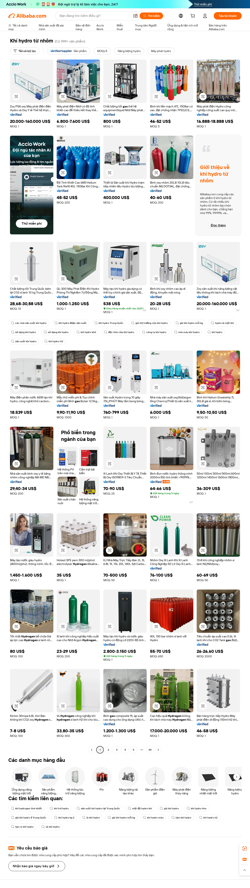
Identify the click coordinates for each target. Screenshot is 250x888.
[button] (135, 15)
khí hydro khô (86, 332)
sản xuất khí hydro (23, 341)
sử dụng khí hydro (23, 332)
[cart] (193, 16)
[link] (244, 848)
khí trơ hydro (59, 808)
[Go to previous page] (91, 750)
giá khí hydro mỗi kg (189, 323)
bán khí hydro (181, 817)
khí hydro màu (153, 817)
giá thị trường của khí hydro (149, 323)
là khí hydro (91, 817)
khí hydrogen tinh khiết (26, 808)
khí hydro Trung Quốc (108, 323)
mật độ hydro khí (140, 808)
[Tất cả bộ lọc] (24, 51)
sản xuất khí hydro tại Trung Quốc (98, 808)
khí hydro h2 (208, 817)
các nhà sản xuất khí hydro (28, 323)
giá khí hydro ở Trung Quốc (28, 817)
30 (150, 749)
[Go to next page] (158, 750)
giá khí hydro (169, 808)
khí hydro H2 (53, 341)
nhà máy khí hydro (187, 332)
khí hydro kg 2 (64, 817)
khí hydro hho (196, 808)
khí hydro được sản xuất (70, 323)
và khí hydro (50, 826)
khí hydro (215, 332)
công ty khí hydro (154, 332)
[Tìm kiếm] (151, 15)
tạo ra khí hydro (22, 826)
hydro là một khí (222, 323)
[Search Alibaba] (95, 16)
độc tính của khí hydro (119, 332)
